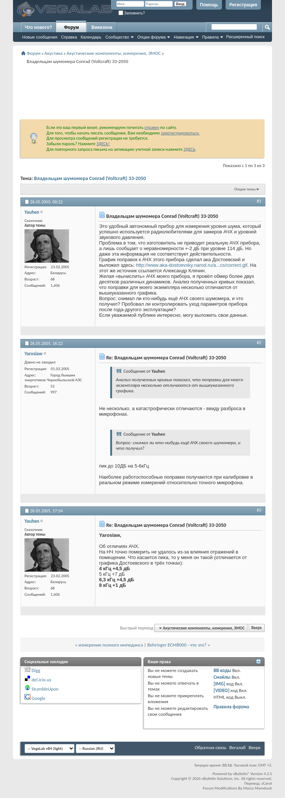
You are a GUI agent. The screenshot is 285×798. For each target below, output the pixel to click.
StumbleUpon (45, 689)
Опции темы (245, 189)
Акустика (54, 53)
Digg (36, 670)
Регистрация (243, 4)
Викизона (101, 27)
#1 (259, 201)
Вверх (256, 628)
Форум (71, 27)
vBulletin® (241, 773)
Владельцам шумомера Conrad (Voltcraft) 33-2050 (90, 178)
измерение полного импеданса (111, 645)
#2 (259, 342)
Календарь (91, 37)
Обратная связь (210, 747)
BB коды (222, 670)
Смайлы (221, 677)
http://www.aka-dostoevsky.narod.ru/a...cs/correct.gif (191, 265)
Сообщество (117, 37)
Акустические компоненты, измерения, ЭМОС (113, 53)
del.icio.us (41, 679)
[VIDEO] (221, 690)
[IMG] (219, 683)
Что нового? (38, 27)
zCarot (266, 783)
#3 (259, 510)
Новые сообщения (39, 37)
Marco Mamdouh (257, 788)
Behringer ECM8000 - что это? (176, 645)
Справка (69, 37)
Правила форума (231, 706)
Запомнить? (131, 13)
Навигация (184, 37)
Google (38, 698)
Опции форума (151, 37)
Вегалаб (237, 747)
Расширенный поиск (245, 36)
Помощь (209, 4)
